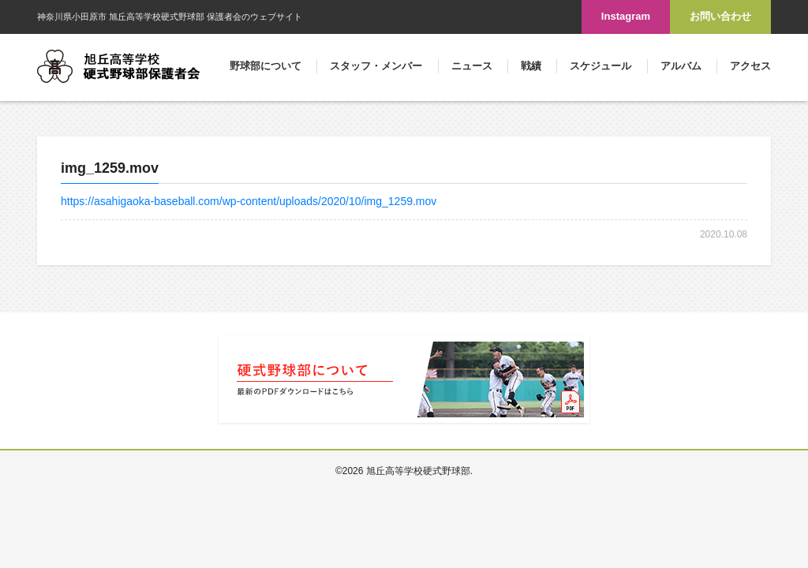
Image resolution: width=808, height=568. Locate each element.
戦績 (531, 66)
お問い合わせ (720, 16)
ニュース (471, 66)
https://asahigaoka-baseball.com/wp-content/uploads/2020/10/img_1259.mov (248, 201)
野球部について (265, 66)
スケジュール (600, 66)
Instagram (625, 16)
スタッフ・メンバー (376, 66)
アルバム (680, 66)
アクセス (750, 66)
